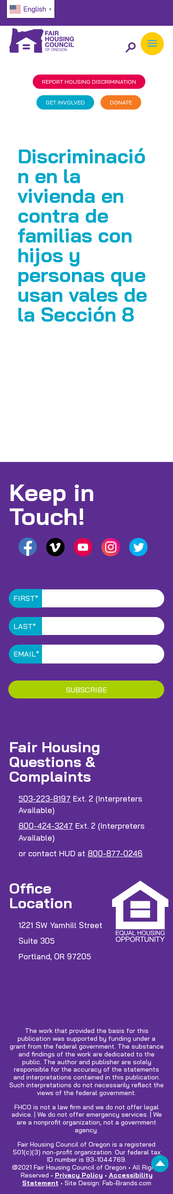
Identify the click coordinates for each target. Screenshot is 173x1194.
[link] (160, 1166)
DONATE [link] (121, 102)
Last (24, 626)
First (25, 598)
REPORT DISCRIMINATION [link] (89, 81)
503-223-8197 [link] (44, 798)
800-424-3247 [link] (45, 826)
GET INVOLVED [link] (65, 102)
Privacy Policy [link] (79, 1175)
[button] (152, 43)
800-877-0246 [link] (115, 853)
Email (26, 653)
